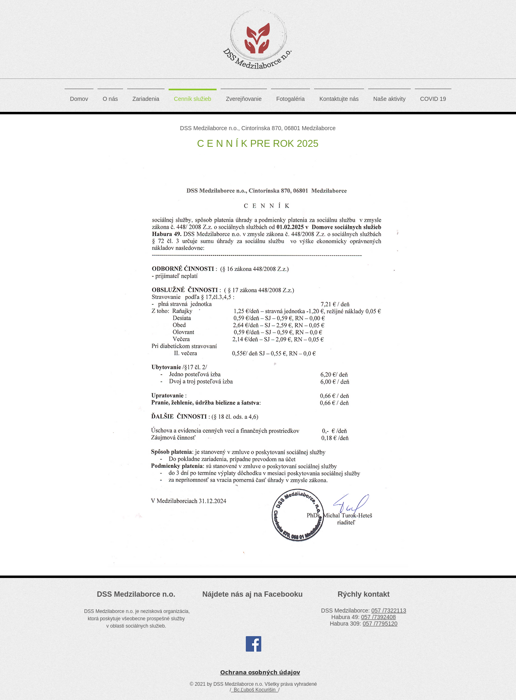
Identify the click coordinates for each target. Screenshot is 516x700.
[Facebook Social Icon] (253, 644)
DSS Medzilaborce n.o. (136, 594)
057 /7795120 (380, 623)
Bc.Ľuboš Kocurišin (254, 690)
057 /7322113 (388, 610)
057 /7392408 (378, 617)
